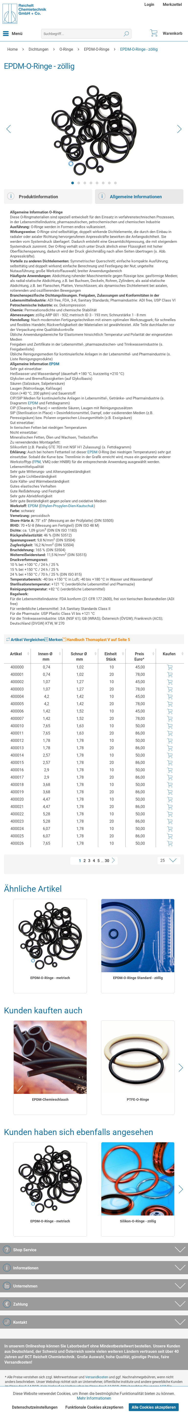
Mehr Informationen (94, 1398)
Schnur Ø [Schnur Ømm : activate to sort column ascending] (79, 657)
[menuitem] (150, 4)
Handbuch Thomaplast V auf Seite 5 (96, 639)
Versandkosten (96, 1377)
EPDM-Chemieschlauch (50, 1099)
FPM (37, 462)
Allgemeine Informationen (130, 196)
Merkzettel (172, 4)
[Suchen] (126, 34)
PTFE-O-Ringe (138, 1099)
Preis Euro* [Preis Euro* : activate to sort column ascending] (139, 657)
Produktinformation (32, 196)
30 (107, 860)
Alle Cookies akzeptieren (154, 1407)
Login (149, 4)
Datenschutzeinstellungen (35, 1407)
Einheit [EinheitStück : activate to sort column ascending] (110, 657)
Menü (13, 33)
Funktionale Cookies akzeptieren (94, 1407)
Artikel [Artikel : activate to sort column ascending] (16, 654)
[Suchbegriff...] (86, 34)
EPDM (54, 364)
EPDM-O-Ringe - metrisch (50, 978)
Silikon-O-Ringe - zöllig (138, 1221)
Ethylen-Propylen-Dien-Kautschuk (67, 506)
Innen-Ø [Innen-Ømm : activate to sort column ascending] (45, 657)
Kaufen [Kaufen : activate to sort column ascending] (169, 654)
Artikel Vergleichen (25, 639)
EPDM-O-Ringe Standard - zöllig (138, 978)
